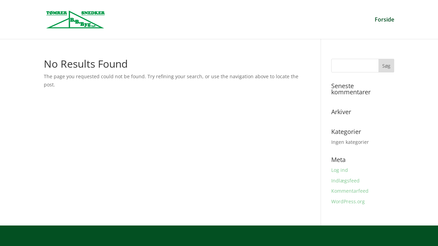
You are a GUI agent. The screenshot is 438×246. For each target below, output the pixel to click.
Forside (384, 20)
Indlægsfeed (345, 180)
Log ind (339, 170)
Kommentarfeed (350, 191)
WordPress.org (348, 201)
